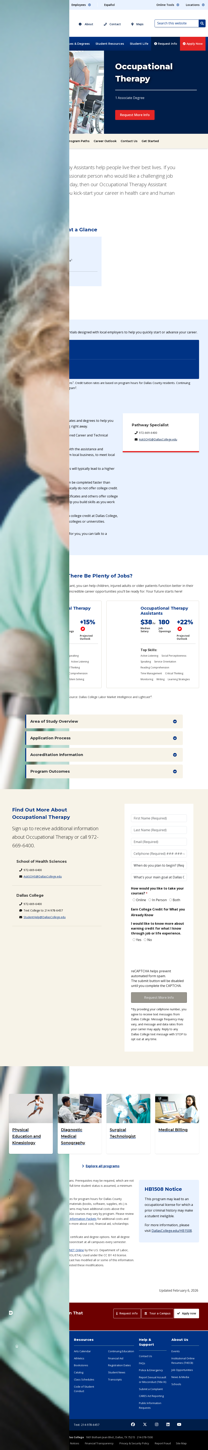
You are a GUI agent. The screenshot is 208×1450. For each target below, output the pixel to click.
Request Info (165, 44)
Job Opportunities (182, 1370)
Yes (138, 940)
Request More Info (135, 115)
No (149, 940)
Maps (137, 24)
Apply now (186, 1313)
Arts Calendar (82, 1351)
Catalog (78, 1372)
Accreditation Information (56, 754)
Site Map (181, 1443)
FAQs (142, 1363)
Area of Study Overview (54, 721)
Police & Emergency (151, 1370)
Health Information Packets (78, 1219)
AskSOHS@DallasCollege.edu (158, 439)
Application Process (50, 738)
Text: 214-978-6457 (86, 1425)
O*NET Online (74, 1250)
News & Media (180, 1377)
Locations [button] (195, 5)
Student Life (139, 44)
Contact (112, 24)
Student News (116, 1372)
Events (175, 1351)
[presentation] (162, 956)
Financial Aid (115, 1358)
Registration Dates (119, 1365)
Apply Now (193, 44)
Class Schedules (84, 1379)
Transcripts (115, 1379)
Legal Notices (71, 1443)
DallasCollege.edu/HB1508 (172, 1230)
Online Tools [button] (167, 5)
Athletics (79, 1358)
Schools (176, 1384)
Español (109, 5)
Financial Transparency (99, 1443)
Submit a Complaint (151, 1389)
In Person (159, 900)
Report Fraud (163, 1443)
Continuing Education (121, 1351)
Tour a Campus (157, 1313)
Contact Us (129, 141)
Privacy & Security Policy (134, 1443)
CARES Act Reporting (151, 1396)
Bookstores (81, 1365)
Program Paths (78, 141)
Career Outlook (105, 141)
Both (176, 900)
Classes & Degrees (76, 44)
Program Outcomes (50, 771)
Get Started (150, 141)
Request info (127, 1313)
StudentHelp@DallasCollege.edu (45, 917)
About (86, 24)
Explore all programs (100, 1166)
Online (141, 900)
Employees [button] (81, 5)
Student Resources (109, 44)
